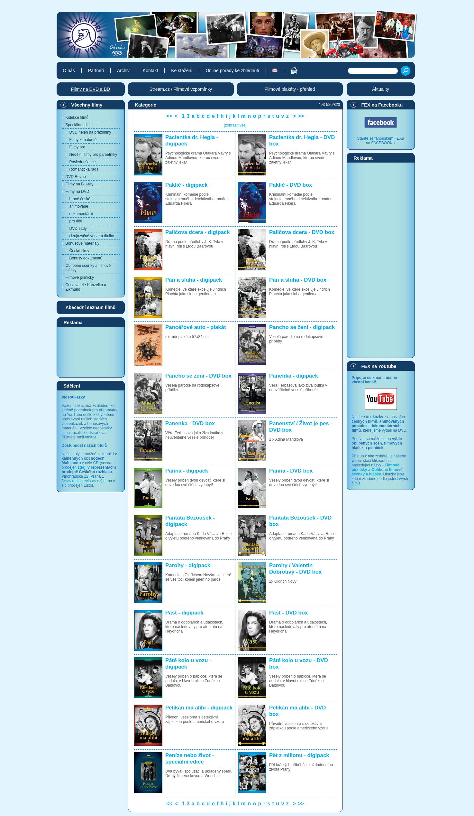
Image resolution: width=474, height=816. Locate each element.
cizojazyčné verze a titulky (91, 236)
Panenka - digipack (293, 376)
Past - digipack (184, 613)
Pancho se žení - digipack (302, 327)
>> (301, 116)
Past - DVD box (288, 613)
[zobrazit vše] (235, 125)
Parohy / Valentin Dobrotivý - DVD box (295, 568)
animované (78, 206)
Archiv (123, 70)
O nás (69, 70)
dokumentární (81, 213)
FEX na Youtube (379, 366)
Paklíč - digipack (186, 185)
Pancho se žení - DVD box (198, 376)
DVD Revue (76, 176)
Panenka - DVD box (190, 423)
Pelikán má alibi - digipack (198, 708)
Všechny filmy (87, 105)
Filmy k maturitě (83, 139)
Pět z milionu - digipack (299, 755)
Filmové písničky (80, 277)
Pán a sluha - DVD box (297, 280)
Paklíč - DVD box (290, 185)
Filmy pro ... (79, 147)
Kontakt (150, 70)
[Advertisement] (91, 352)
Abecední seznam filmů (91, 307)
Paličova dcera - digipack (197, 232)
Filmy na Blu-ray (80, 184)
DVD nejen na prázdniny (90, 132)
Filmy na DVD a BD (90, 89)
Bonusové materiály (82, 243)
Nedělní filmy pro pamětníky (93, 154)
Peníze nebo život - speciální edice (189, 758)
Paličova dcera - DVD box (301, 232)
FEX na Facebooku (382, 105)
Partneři (96, 70)
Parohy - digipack (187, 565)
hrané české (79, 199)
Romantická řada (84, 169)
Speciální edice (79, 125)
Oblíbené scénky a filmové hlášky (88, 267)
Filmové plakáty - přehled (290, 89)
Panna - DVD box (291, 471)
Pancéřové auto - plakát (195, 327)
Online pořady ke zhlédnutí (232, 70)
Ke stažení (181, 70)
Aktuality (380, 89)
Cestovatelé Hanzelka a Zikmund (86, 287)
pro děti (75, 221)
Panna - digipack (186, 471)
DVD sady (78, 228)
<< (170, 116)
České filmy (79, 251)
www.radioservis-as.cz (82, 481)
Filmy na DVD (77, 191)
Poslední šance (82, 162)
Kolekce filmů (77, 117)
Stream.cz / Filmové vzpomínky (181, 89)
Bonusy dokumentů (86, 258)
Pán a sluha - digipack (193, 280)
